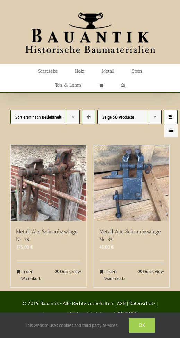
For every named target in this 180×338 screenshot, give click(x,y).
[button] (123, 85)
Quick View (70, 272)
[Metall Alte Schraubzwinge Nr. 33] (132, 183)
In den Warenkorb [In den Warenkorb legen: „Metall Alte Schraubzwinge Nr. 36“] (31, 275)
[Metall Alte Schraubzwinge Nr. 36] (48, 183)
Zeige (118, 117)
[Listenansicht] (171, 130)
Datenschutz (142, 303)
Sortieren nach (38, 117)
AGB (121, 303)
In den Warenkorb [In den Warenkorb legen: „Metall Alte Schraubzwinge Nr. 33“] (114, 275)
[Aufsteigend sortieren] (88, 117)
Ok (142, 325)
